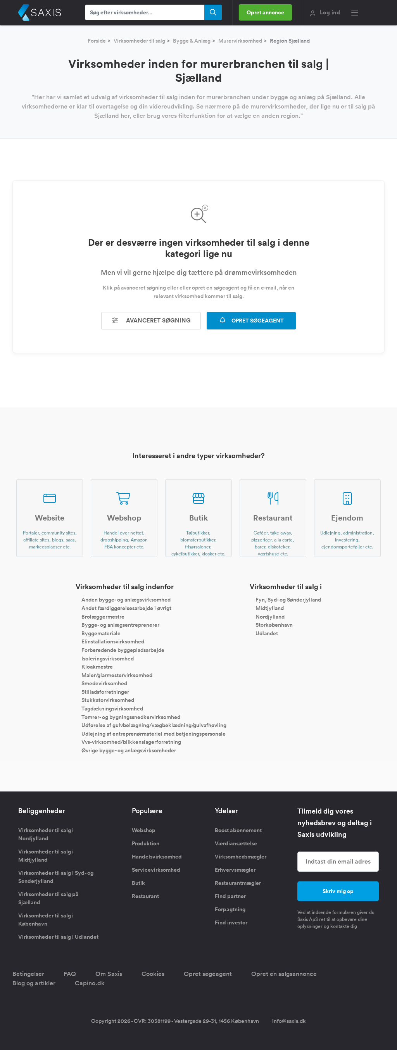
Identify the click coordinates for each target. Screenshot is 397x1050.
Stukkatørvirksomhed (107, 700)
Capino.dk (90, 983)
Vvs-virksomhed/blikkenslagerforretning (131, 742)
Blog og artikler (33, 983)
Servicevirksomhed (156, 870)
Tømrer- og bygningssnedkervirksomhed (130, 717)
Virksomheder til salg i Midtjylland (46, 856)
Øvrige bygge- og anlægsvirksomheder (128, 750)
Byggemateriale (101, 633)
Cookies (153, 974)
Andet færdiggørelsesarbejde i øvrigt (126, 608)
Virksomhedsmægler (240, 856)
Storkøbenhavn (274, 625)
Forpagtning (230, 909)
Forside (97, 41)
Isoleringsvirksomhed (107, 658)
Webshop (143, 830)
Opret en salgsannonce (284, 974)
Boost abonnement (238, 830)
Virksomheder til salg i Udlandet (58, 937)
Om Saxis (108, 974)
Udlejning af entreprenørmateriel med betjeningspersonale (153, 733)
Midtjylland (269, 608)
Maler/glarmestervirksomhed (116, 675)
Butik (138, 883)
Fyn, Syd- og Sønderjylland (288, 599)
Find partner (230, 896)
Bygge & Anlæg (192, 41)
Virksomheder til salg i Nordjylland (46, 834)
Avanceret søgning (151, 320)
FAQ (70, 974)
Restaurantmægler (238, 883)
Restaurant (145, 896)
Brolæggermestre (102, 616)
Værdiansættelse (236, 843)
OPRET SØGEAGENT (251, 320)
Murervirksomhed (240, 41)
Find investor (231, 922)
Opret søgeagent (208, 974)
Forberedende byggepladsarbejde (122, 650)
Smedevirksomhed (104, 683)
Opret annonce (265, 12)
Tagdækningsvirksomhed (112, 708)
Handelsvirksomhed (157, 856)
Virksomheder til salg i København (46, 920)
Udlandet (266, 633)
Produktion (145, 843)
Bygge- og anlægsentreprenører (120, 625)
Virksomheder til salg (139, 41)
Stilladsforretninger (105, 691)
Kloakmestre (97, 667)
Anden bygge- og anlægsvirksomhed (126, 599)
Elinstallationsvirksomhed (112, 641)
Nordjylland (270, 616)
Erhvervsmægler (235, 870)
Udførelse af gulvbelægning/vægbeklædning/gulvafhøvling (153, 725)
